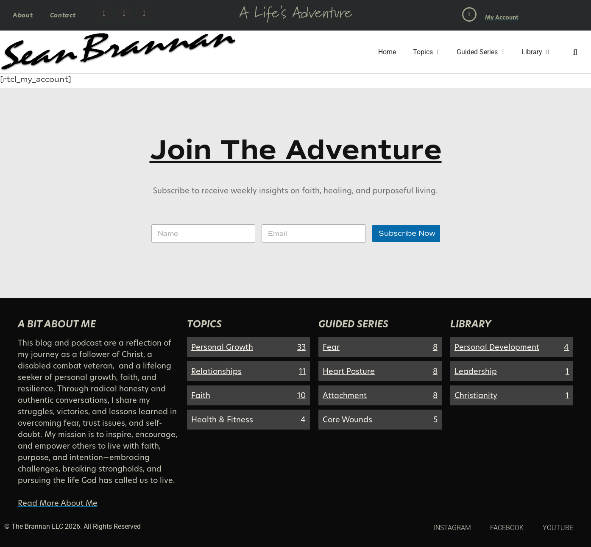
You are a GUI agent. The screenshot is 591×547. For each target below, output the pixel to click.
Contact (63, 15)
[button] (575, 52)
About (23, 15)
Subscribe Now (407, 233)
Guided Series (481, 52)
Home (387, 52)
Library (535, 52)
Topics (426, 52)
